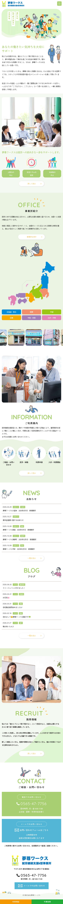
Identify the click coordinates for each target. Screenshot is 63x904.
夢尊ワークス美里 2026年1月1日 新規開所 (18, 530)
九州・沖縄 (52, 317)
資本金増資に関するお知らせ (13, 520)
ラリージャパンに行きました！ (14, 588)
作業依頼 (47, 901)
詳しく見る (32, 183)
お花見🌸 (6, 597)
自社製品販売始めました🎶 (12, 607)
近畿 (11, 317)
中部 (51, 312)
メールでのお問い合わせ (34, 885)
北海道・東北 (11, 312)
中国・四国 (31, 317)
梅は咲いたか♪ (8, 626)
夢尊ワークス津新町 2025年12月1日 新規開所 (19, 539)
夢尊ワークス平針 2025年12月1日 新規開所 (19, 549)
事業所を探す (31, 237)
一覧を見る (32, 558)
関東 (31, 312)
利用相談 (15, 901)
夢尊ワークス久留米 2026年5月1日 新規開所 (19, 510)
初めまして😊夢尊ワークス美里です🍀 (17, 617)
